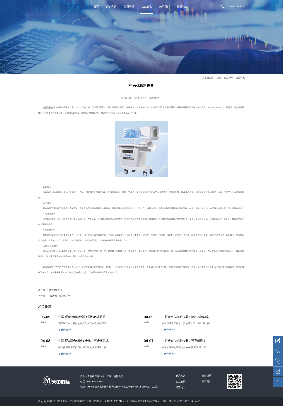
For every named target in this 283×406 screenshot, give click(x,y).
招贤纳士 (182, 6)
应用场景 (129, 6)
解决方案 (111, 6)
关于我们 (164, 6)
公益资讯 (240, 77)
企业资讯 (147, 6)
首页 (96, 6)
